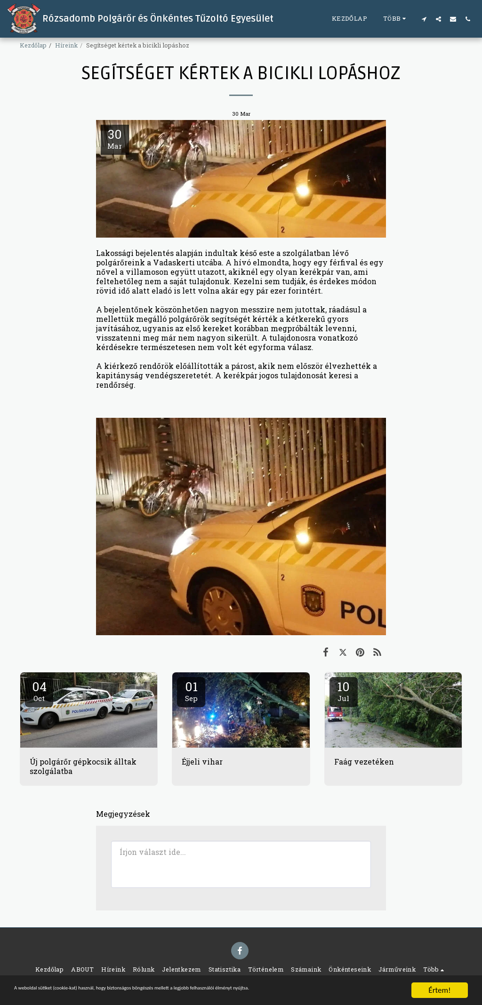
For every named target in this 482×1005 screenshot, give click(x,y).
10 (343, 690)
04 (39, 690)
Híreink (66, 45)
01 (191, 690)
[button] (424, 19)
